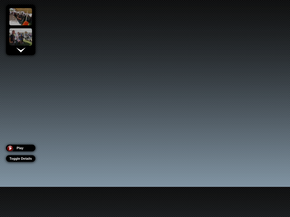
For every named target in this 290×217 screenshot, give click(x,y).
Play (20, 148)
